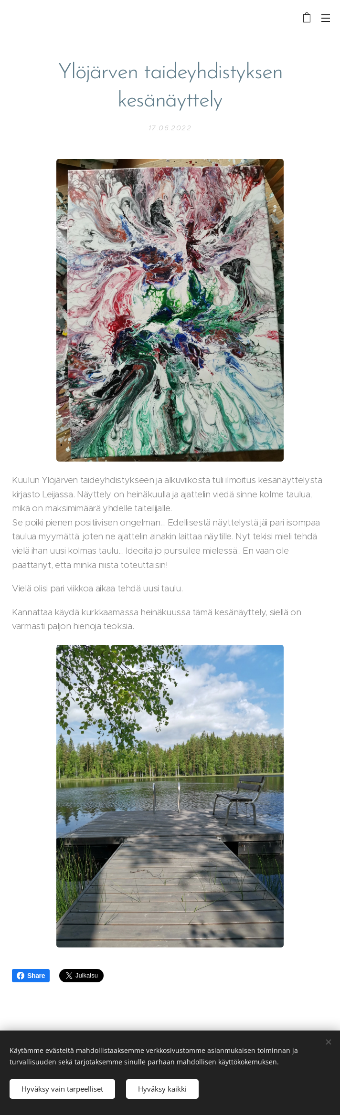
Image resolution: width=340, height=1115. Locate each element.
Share (31, 975)
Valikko (325, 18)
